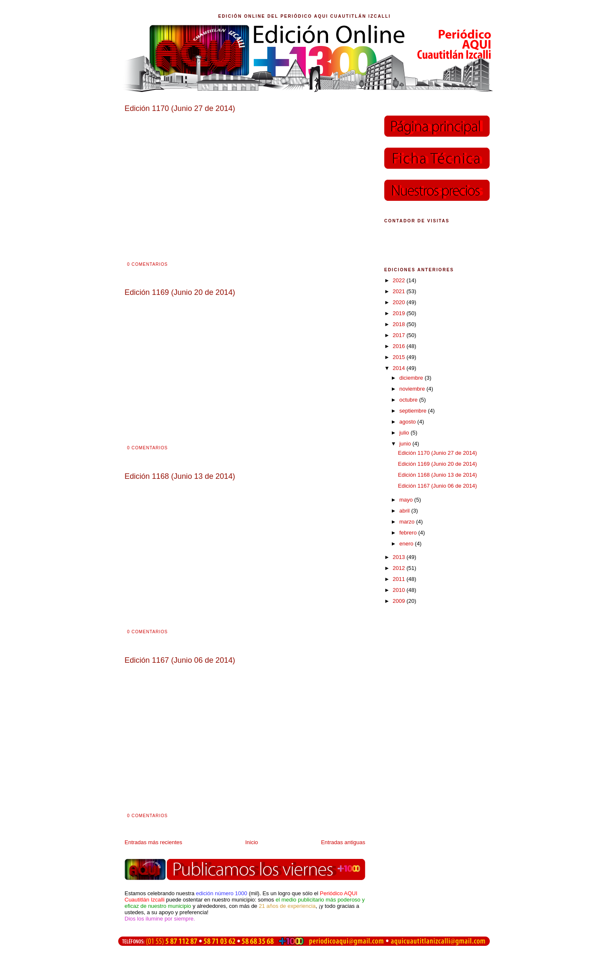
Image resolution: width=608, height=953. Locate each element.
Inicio (251, 842)
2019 (400, 313)
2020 (400, 302)
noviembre (412, 389)
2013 (400, 557)
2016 (400, 346)
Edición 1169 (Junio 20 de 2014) (437, 464)
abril (405, 511)
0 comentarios (147, 264)
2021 (400, 291)
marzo (407, 521)
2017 (400, 335)
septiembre (413, 411)
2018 (400, 324)
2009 (400, 601)
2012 (400, 568)
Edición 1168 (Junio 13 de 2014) (437, 475)
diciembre (412, 378)
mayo (406, 500)
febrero (408, 532)
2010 (400, 590)
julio (405, 432)
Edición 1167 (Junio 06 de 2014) (437, 486)
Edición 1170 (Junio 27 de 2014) (437, 453)
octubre (409, 400)
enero (407, 543)
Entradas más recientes (153, 842)
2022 (400, 280)
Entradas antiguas (343, 842)
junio (406, 443)
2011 (400, 579)
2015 (400, 357)
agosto (408, 421)
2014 (400, 368)
